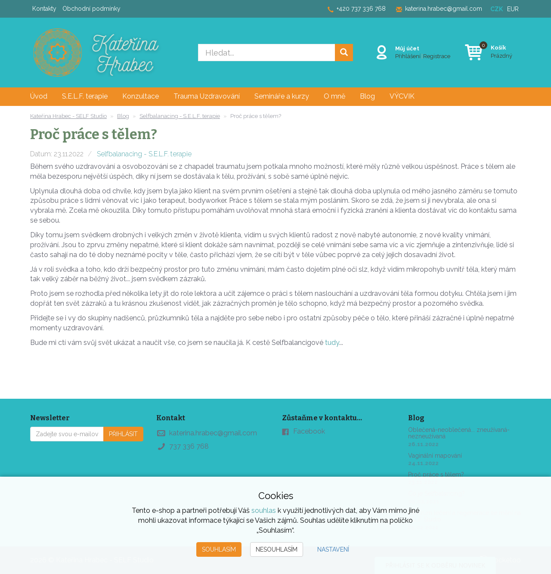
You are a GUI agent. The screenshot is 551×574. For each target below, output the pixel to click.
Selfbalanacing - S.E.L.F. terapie (144, 154)
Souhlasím (219, 549)
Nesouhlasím (276, 549)
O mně (334, 96)
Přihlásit (123, 434)
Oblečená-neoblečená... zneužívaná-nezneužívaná (459, 433)
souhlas (263, 510)
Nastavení (333, 549)
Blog (367, 96)
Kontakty (44, 8)
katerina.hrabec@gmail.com (443, 8)
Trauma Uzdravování (206, 96)
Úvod (38, 96)
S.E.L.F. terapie (85, 96)
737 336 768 (189, 446)
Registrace (436, 56)
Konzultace (140, 96)
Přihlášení (408, 56)
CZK (496, 9)
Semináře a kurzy (281, 96)
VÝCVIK (402, 96)
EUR (513, 9)
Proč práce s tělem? (436, 474)
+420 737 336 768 (361, 8)
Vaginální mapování (435, 455)
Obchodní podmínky (91, 8)
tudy (332, 342)
